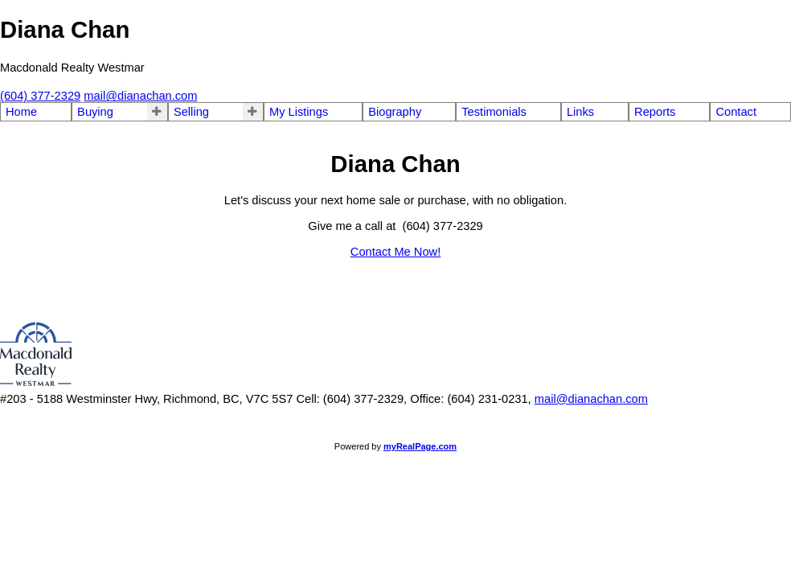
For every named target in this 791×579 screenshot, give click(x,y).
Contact (735, 111)
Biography (394, 111)
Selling (191, 111)
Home (21, 111)
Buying (95, 111)
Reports (654, 111)
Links (580, 111)
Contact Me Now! (395, 251)
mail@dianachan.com (591, 398)
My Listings (298, 111)
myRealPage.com (420, 446)
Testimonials (494, 111)
